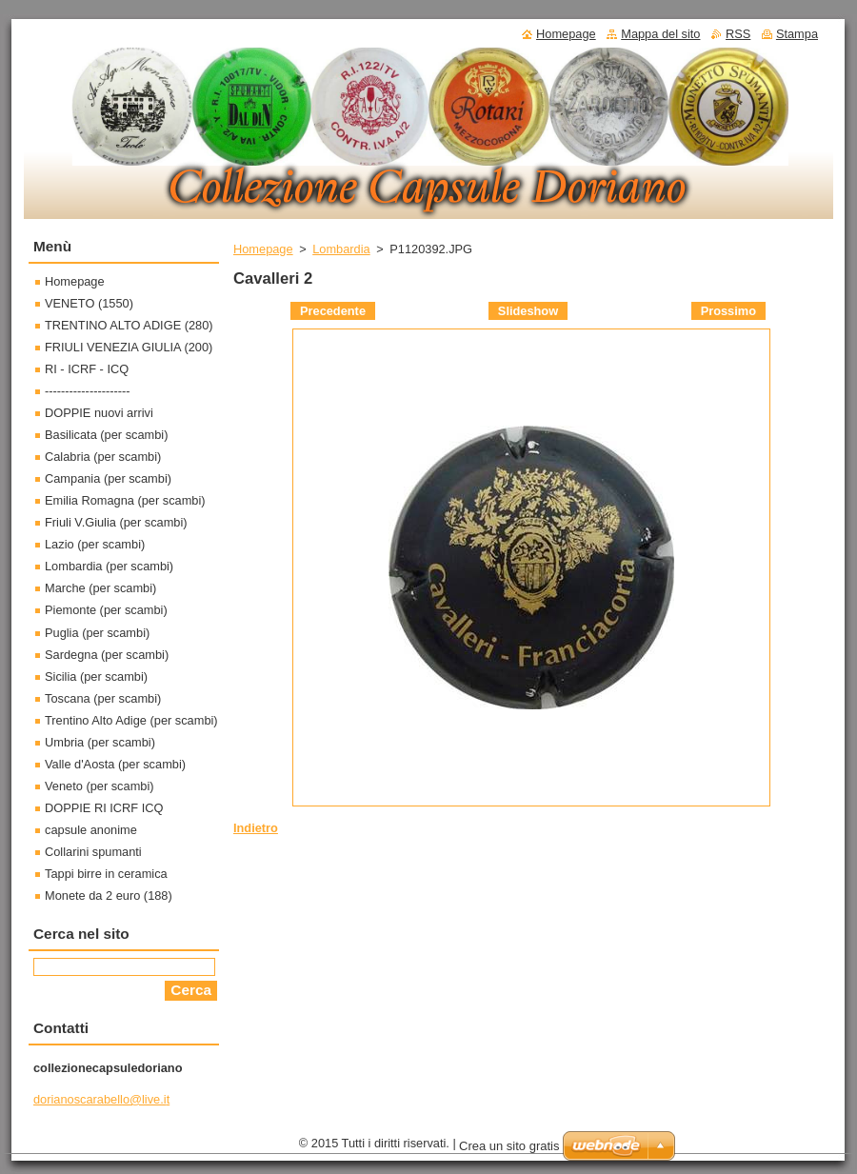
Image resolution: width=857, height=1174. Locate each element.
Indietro (255, 828)
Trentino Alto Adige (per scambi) (131, 720)
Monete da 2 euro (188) (108, 895)
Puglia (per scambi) (97, 633)
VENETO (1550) (89, 303)
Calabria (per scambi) (103, 456)
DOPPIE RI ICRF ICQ (104, 808)
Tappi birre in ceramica (106, 873)
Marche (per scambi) (100, 588)
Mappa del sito (660, 34)
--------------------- (87, 391)
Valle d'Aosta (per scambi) (115, 764)
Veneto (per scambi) (99, 786)
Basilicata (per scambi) (106, 435)
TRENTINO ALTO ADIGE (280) (129, 325)
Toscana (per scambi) (103, 698)
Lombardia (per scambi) (109, 566)
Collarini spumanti (93, 852)
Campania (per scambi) (108, 478)
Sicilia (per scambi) (96, 676)
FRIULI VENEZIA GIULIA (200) (128, 347)
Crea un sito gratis (509, 1146)
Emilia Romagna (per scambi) (125, 500)
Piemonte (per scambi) (106, 610)
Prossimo (728, 311)
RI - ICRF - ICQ (87, 369)
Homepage (263, 249)
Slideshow (528, 311)
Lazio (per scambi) (95, 544)
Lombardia (340, 249)
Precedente (333, 311)
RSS (738, 34)
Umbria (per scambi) (100, 742)
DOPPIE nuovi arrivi (99, 413)
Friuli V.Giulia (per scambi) (116, 522)
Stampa (797, 34)
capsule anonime (91, 830)
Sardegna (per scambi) (107, 654)
